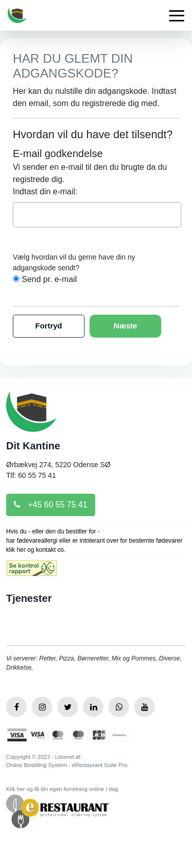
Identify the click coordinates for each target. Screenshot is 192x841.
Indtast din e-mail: (45, 191)
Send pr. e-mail (49, 279)
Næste (125, 325)
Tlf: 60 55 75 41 (31, 475)
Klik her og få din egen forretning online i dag (62, 789)
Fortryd (48, 325)
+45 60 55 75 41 (51, 504)
